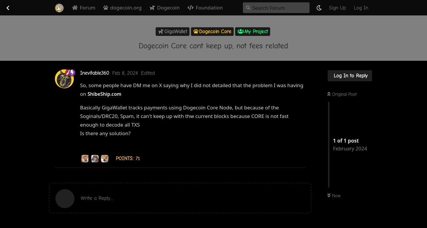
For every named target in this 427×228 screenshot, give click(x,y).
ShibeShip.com (104, 94)
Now (334, 195)
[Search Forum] (276, 7)
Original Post (342, 94)
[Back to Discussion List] (7, 7)
